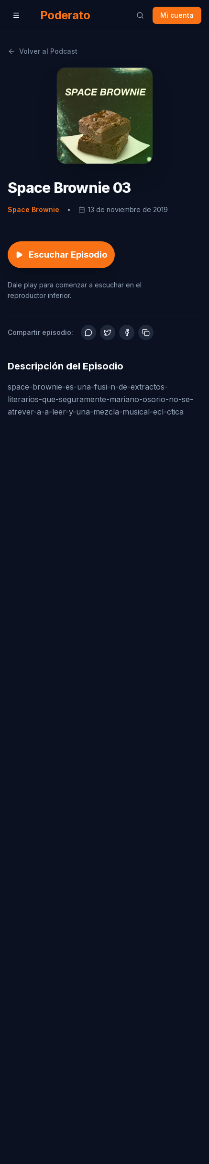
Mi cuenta (177, 15)
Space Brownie (33, 209)
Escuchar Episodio (61, 254)
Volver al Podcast (42, 51)
